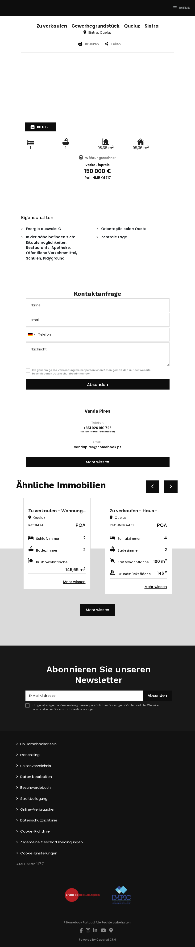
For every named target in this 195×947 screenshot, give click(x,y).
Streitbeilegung (33, 798)
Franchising (30, 754)
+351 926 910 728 (97, 428)
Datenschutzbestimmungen (72, 373)
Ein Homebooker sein (38, 743)
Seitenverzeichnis (35, 765)
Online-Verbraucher (37, 809)
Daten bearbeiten (36, 776)
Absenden (97, 384)
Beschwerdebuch (35, 787)
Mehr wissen (97, 462)
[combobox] (97, 334)
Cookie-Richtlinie (35, 831)
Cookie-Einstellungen (38, 853)
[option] (57, 543)
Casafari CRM (106, 940)
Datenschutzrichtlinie (38, 820)
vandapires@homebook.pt (97, 447)
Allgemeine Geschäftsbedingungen (51, 842)
